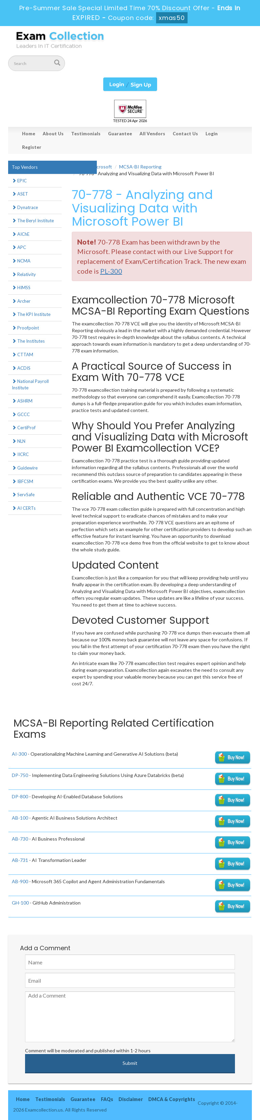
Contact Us (185, 133)
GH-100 (20, 903)
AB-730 (20, 839)
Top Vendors (25, 167)
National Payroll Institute (30, 384)
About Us (53, 133)
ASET (20, 194)
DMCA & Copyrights (171, 1099)
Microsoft (101, 166)
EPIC (19, 180)
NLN (18, 441)
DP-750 (20, 775)
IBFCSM (22, 481)
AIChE (20, 234)
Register (31, 147)
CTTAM (22, 354)
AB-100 (20, 818)
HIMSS (21, 287)
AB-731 (20, 860)
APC (19, 247)
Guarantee (120, 133)
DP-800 (20, 796)
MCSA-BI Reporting (140, 166)
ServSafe (23, 494)
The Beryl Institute (33, 220)
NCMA (21, 261)
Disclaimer (130, 1099)
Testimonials (86, 133)
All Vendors (152, 133)
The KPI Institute (31, 314)
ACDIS (21, 368)
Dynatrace (25, 207)
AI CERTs (24, 508)
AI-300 (19, 754)
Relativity (24, 274)
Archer (21, 301)
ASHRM (22, 401)
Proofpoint (25, 327)
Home (28, 133)
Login (211, 133)
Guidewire (25, 468)
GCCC (21, 414)
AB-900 (20, 881)
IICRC (20, 454)
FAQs (107, 1099)
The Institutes (28, 341)
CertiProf (24, 427)
